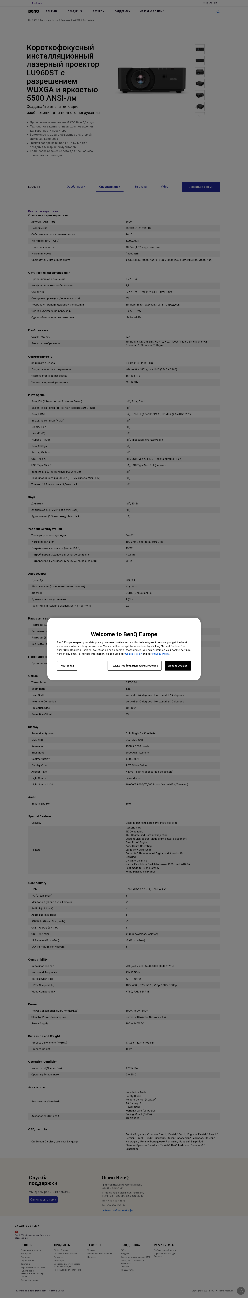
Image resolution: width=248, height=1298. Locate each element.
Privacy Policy (160, 653)
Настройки (67, 665)
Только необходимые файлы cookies (134, 665)
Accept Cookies (178, 665)
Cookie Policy (133, 653)
